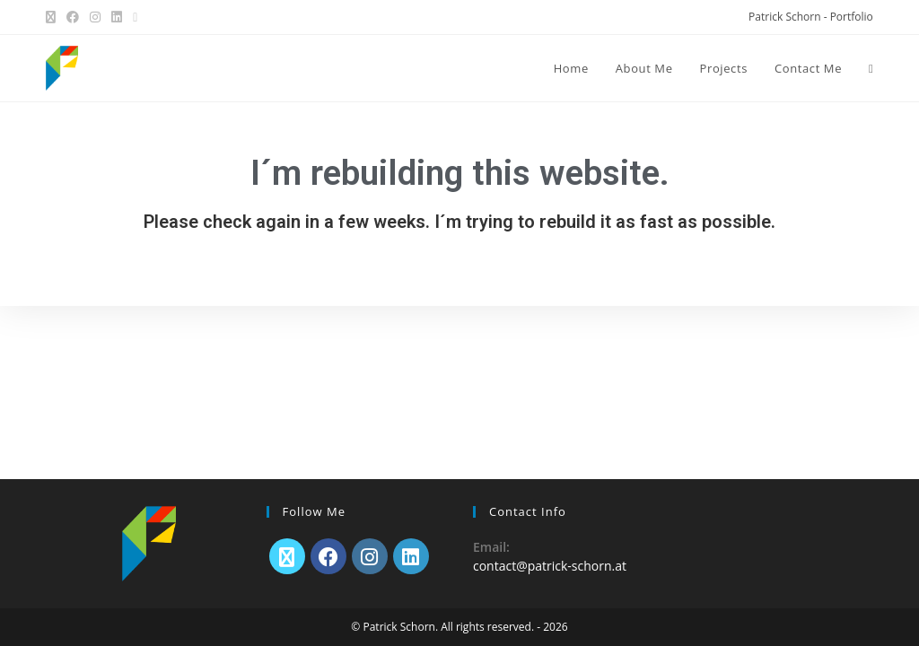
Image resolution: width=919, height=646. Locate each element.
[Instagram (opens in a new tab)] (95, 17)
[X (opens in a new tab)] (53, 17)
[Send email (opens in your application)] (135, 17)
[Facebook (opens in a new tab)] (72, 17)
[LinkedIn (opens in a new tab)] (116, 17)
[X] (287, 556)
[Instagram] (370, 556)
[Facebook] (328, 556)
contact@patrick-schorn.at (549, 565)
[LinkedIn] (411, 556)
